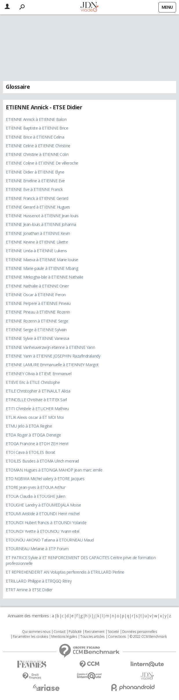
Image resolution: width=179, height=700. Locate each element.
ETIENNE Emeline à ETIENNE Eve (35, 180)
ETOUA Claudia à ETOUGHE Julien (35, 496)
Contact (59, 632)
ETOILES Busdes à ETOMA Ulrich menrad (42, 461)
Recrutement (94, 632)
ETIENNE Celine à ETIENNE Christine (38, 145)
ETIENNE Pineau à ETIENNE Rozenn (38, 312)
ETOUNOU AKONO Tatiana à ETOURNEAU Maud (50, 540)
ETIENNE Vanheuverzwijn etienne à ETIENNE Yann (50, 347)
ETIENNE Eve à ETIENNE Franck (34, 189)
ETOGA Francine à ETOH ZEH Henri (37, 443)
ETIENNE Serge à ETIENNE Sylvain (36, 329)
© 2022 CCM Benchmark (148, 637)
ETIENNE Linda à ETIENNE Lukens (36, 250)
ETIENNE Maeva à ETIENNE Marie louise (42, 259)
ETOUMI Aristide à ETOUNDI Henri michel (43, 513)
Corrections (117, 637)
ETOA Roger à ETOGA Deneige (33, 435)
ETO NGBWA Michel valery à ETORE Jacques (45, 478)
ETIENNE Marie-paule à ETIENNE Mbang (42, 268)
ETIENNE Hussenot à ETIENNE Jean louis (42, 215)
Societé (113, 632)
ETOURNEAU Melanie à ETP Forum (37, 548)
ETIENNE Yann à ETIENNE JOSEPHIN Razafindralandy (53, 356)
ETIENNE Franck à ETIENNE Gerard (37, 198)
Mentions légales (64, 637)
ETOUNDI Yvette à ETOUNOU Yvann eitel (42, 531)
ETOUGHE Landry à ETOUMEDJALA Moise (43, 505)
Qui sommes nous (36, 632)
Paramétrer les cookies (30, 637)
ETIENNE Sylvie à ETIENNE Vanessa (37, 338)
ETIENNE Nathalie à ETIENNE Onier (37, 286)
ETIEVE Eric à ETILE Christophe (33, 382)
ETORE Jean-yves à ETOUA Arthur (35, 487)
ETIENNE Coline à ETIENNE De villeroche (42, 163)
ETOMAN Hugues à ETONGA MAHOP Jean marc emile (54, 470)
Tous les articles (92, 637)
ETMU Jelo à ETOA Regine (29, 426)
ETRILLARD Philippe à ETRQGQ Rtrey (39, 581)
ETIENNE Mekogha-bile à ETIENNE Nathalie (44, 277)
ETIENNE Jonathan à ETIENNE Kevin (38, 233)
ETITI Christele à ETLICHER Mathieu (37, 408)
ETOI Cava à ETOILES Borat (30, 452)
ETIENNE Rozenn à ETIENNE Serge (37, 321)
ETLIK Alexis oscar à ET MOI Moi (35, 417)
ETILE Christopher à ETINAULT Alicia (38, 391)
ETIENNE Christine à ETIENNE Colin (37, 154)
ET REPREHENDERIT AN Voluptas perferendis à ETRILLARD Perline (65, 572)
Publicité (75, 632)
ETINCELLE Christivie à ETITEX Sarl (36, 399)
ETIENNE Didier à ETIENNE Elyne (35, 172)
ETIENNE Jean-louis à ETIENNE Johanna (41, 224)
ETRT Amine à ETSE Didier (29, 589)
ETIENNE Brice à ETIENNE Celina (35, 137)
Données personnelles (139, 632)
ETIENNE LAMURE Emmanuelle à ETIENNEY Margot (52, 364)
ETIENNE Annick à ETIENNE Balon (36, 119)
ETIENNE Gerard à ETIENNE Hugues (38, 207)
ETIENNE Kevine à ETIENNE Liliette (37, 242)
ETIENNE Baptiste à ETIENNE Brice (37, 128)
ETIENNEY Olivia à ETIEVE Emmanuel (38, 373)
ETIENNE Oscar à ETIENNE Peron (36, 294)
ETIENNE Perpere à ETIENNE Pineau (38, 303)
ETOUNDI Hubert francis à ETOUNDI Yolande (46, 522)
